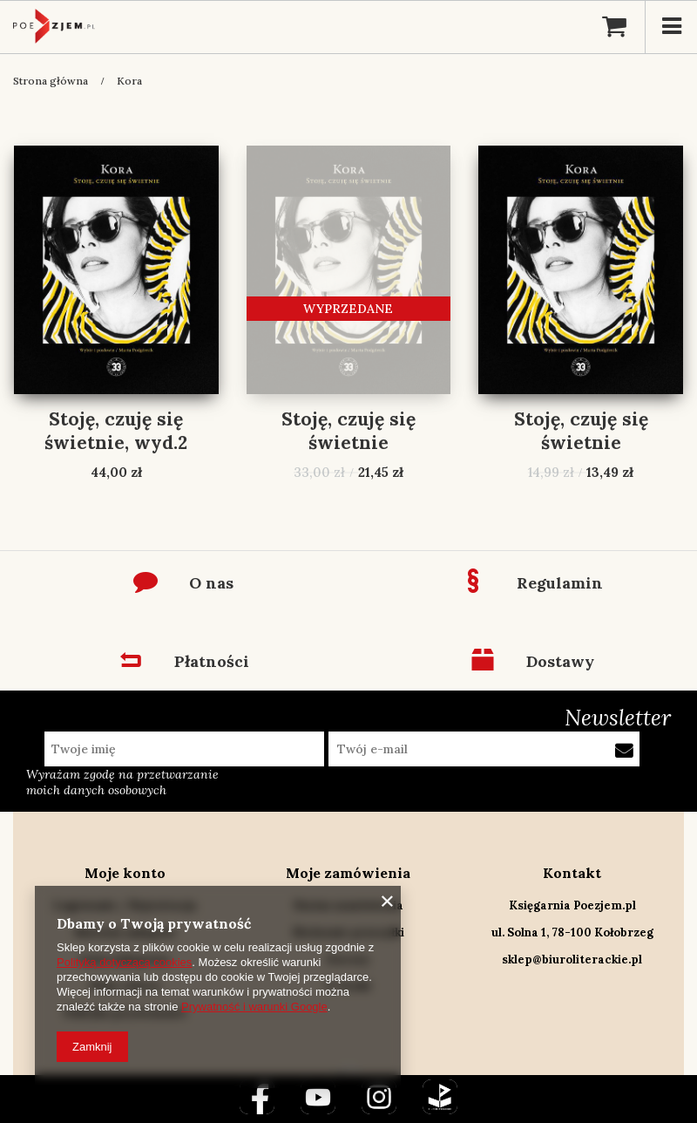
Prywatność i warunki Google (254, 1006)
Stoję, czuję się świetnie (348, 430)
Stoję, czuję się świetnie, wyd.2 (115, 430)
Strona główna (50, 80)
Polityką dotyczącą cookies (124, 962)
